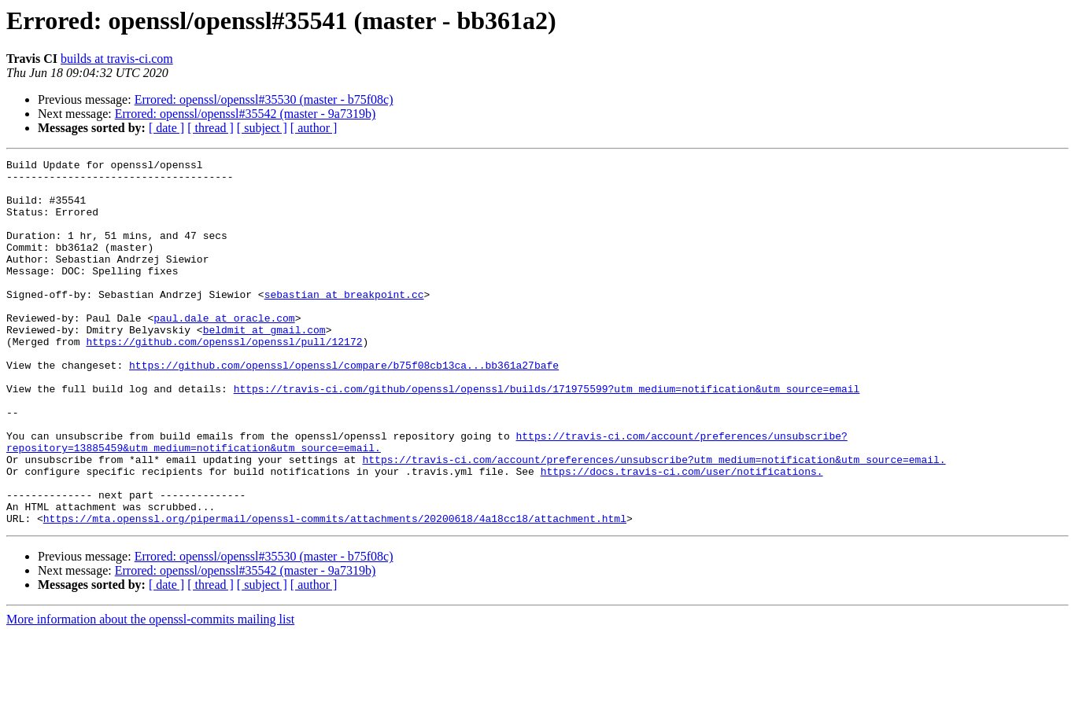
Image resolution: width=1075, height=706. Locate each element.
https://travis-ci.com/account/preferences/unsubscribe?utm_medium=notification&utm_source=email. (653, 520)
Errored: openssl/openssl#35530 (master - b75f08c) (264, 99)
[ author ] (314, 127)
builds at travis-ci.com (117, 58)
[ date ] (166, 127)
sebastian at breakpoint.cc (344, 322)
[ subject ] (262, 127)
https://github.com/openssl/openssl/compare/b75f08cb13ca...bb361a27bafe (344, 407)
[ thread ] (210, 127)
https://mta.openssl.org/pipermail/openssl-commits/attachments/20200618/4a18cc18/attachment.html (334, 591)
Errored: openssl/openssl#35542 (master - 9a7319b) (245, 113)
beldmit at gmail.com (264, 365)
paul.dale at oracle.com (223, 351)
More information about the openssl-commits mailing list (150, 692)
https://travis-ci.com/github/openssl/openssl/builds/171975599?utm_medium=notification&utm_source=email (547, 435)
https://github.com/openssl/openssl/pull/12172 (224, 379)
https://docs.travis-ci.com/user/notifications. (682, 535)
